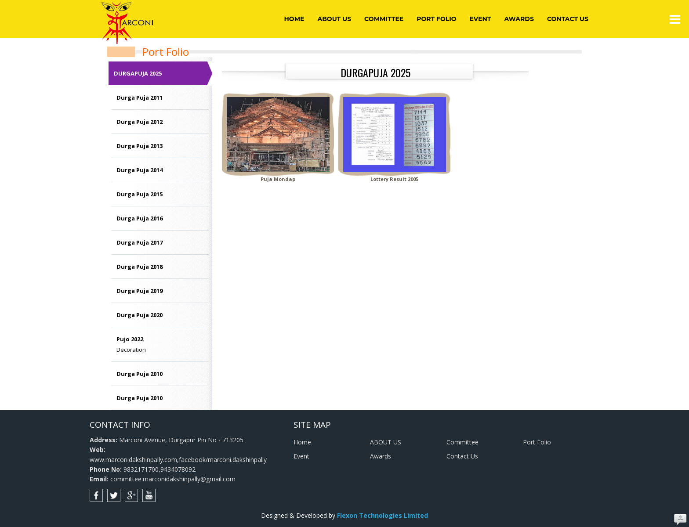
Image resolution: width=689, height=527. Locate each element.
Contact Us (567, 19)
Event (480, 19)
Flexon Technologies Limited (382, 515)
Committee (383, 19)
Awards (518, 19)
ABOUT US (334, 19)
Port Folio (436, 19)
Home (294, 19)
